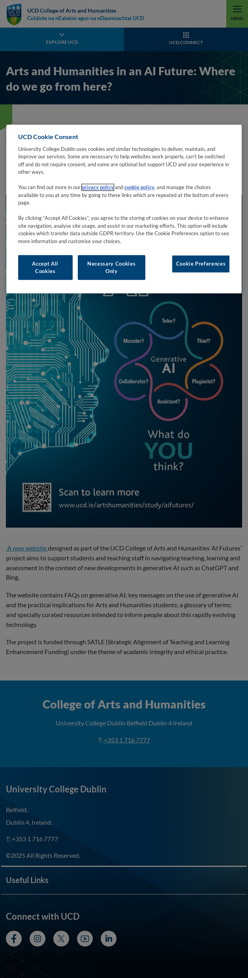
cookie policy (139, 187)
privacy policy (98, 187)
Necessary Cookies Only (111, 267)
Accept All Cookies (45, 267)
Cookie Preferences (201, 264)
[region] (124, 209)
